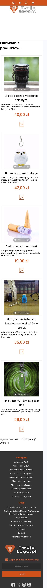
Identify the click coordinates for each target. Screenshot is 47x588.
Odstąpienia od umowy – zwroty (23, 500)
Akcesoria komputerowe (23, 470)
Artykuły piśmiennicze (23, 481)
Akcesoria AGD (23, 454)
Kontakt (23, 525)
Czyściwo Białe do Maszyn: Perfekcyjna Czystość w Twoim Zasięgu (23, 505)
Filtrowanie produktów (21, 43)
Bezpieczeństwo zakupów (23, 518)
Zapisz (23, 566)
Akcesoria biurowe (23, 458)
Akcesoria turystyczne (23, 477)
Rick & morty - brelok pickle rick (24, 395)
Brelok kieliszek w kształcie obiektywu (23, 93)
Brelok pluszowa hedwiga (23, 168)
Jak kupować (23, 510)
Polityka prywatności (23, 529)
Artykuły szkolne (23, 485)
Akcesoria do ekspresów (23, 462)
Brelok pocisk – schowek (23, 241)
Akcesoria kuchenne (23, 474)
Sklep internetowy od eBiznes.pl (23, 585)
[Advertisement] (23, 26)
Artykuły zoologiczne (23, 489)
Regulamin (23, 521)
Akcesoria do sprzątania (23, 466)
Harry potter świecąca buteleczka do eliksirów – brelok (23, 319)
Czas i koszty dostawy (23, 514)
